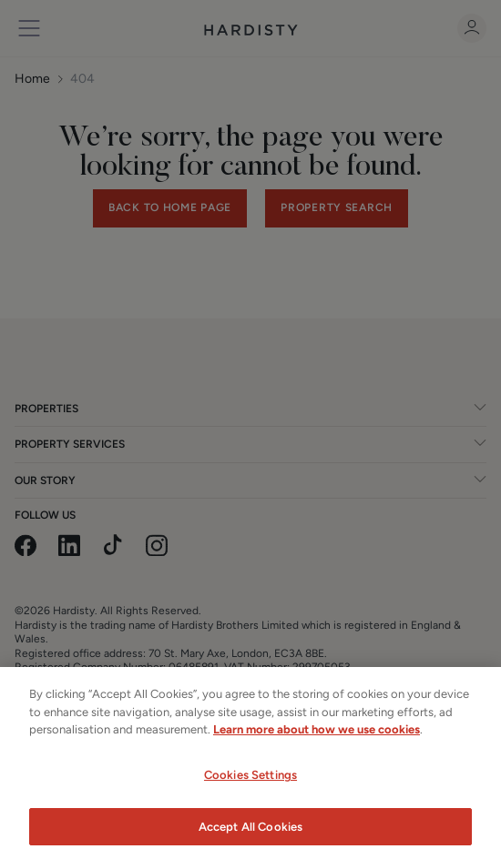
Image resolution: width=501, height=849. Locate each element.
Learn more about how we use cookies (316, 738)
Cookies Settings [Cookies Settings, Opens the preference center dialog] (250, 783)
